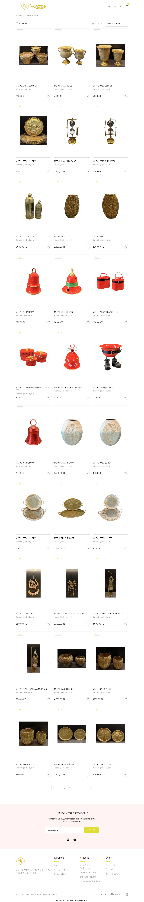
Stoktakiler (23, 23)
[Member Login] (121, 6)
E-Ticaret (67, 900)
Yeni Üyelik (110, 865)
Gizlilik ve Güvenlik (88, 872)
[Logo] (34, 6)
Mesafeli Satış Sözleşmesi (86, 866)
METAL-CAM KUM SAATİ (65, 161)
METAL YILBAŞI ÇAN (25, 312)
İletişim (57, 865)
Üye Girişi (110, 869)
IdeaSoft (59, 900)
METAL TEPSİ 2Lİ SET (26, 161)
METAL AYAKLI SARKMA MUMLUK (108, 613)
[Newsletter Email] (72, 830)
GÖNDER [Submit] (91, 830)
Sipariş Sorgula (60, 869)
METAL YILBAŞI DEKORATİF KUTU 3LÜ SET (33, 388)
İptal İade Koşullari (88, 877)
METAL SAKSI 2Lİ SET (64, 689)
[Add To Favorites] (49, 96)
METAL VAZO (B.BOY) (102, 463)
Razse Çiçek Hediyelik (32, 15)
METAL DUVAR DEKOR (26, 613)
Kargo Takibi (59, 874)
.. (79, 788)
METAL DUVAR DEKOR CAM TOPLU (70, 613)
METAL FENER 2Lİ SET (26, 236)
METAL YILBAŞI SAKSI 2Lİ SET (106, 312)
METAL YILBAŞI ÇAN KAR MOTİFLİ (69, 387)
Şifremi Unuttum (113, 874)
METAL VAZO (60, 236)
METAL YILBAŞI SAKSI (103, 387)
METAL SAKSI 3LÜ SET (26, 86)
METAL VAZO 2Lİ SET (64, 86)
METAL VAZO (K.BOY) (64, 463)
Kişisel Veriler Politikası (90, 881)
